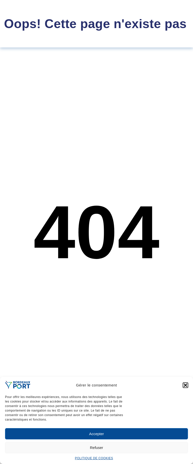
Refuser (96, 447)
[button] (185, 385)
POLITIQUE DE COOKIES (94, 458)
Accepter (96, 434)
